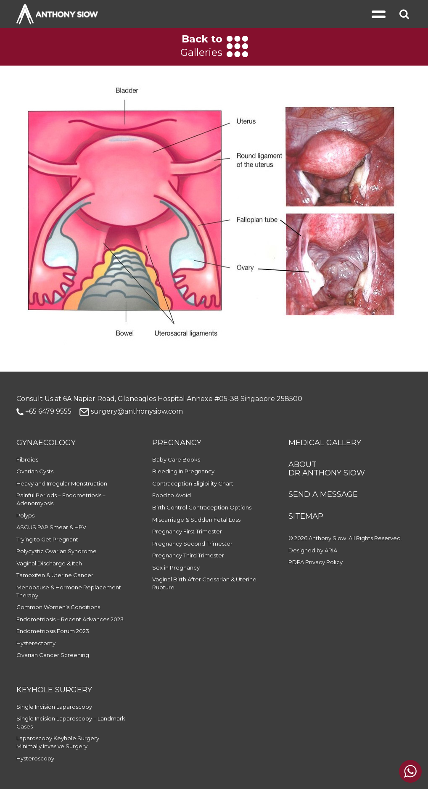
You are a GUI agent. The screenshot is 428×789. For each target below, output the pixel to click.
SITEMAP (305, 516)
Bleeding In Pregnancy (183, 471)
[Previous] (17, 47)
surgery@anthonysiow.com (131, 411)
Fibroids (27, 459)
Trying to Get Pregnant (47, 539)
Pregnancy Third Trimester (188, 555)
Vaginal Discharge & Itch (49, 563)
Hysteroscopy (35, 758)
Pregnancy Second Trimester (192, 543)
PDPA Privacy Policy (315, 562)
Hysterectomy (35, 643)
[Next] (410, 47)
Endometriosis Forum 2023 (52, 631)
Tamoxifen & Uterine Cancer (54, 575)
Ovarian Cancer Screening (52, 655)
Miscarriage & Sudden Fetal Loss (196, 519)
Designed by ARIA (312, 550)
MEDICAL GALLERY (324, 442)
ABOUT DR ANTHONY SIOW (326, 469)
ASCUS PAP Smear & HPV (51, 527)
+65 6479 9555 (43, 411)
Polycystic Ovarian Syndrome (56, 551)
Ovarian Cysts (34, 471)
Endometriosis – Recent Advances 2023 (70, 619)
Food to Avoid (171, 495)
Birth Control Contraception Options (201, 507)
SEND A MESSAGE (323, 494)
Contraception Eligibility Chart (192, 483)
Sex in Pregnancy (176, 567)
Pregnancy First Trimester (187, 531)
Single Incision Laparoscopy (54, 706)
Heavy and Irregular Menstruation (61, 483)
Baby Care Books (176, 459)
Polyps (25, 515)
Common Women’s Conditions (58, 607)
